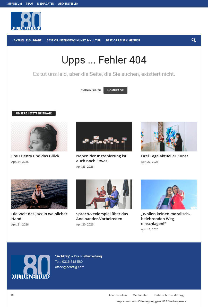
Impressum (14, 3)
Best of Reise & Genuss (123, 40)
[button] (193, 40)
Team (29, 3)
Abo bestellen (68, 3)
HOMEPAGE (115, 90)
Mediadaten (45, 3)
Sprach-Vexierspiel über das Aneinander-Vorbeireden (102, 216)
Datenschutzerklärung (169, 295)
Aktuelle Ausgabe (27, 40)
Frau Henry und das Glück (35, 155)
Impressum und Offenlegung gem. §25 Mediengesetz (151, 301)
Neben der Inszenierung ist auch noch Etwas (101, 158)
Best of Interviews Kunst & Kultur (74, 40)
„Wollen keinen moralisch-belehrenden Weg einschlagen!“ (165, 218)
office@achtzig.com (69, 267)
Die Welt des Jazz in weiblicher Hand (39, 216)
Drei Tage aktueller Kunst (164, 155)
